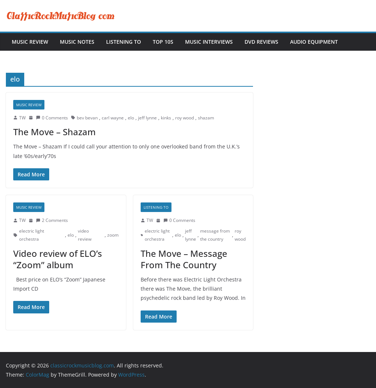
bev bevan (87, 118)
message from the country (215, 235)
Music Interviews (209, 41)
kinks (166, 118)
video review (84, 235)
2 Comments (52, 220)
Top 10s (163, 41)
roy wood (184, 118)
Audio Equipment (314, 41)
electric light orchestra (31, 235)
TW (22, 118)
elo (131, 118)
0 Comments (52, 118)
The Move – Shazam (54, 132)
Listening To (123, 41)
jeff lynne (147, 118)
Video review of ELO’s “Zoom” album (57, 259)
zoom (113, 235)
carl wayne (113, 118)
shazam (206, 118)
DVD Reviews (261, 41)
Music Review (30, 41)
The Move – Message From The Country (184, 259)
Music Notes (77, 41)
